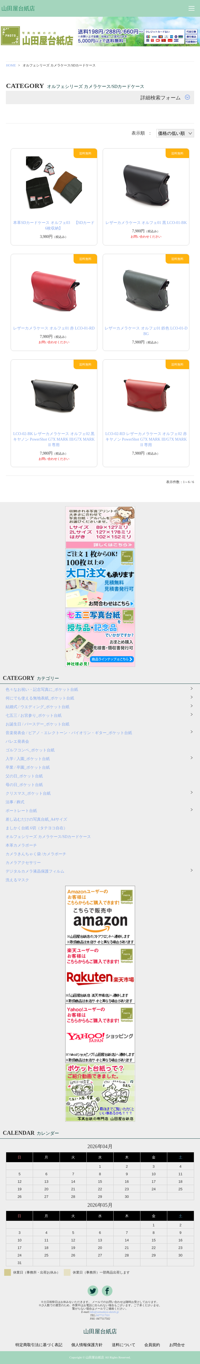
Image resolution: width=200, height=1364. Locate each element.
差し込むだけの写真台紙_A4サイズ (36, 819)
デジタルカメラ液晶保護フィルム (35, 871)
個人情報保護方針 (87, 1345)
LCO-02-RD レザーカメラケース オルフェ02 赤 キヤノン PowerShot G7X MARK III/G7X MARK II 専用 (146, 439)
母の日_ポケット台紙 (24, 785)
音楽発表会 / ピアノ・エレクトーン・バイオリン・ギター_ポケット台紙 (69, 733)
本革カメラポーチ (21, 845)
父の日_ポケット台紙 (24, 776)
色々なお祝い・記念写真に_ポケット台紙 (42, 689)
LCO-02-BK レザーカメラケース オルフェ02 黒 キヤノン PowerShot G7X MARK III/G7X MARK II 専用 (54, 439)
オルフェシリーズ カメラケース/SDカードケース (50, 837)
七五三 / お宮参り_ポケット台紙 (34, 715)
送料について (123, 1345)
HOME (11, 65)
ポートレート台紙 (21, 811)
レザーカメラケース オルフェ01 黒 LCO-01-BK (146, 223)
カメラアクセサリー (23, 863)
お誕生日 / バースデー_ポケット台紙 (37, 724)
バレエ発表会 (17, 741)
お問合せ (177, 1345)
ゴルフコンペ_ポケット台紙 (30, 750)
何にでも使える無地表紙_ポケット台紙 (40, 698)
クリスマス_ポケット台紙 (28, 793)
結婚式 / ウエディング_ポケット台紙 (37, 707)
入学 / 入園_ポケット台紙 (28, 759)
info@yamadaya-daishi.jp (104, 1311)
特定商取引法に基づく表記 (38, 1345)
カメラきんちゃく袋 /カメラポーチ (36, 854)
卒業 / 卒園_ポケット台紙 (28, 767)
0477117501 (103, 1315)
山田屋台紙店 (18, 8)
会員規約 (152, 1345)
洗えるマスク (17, 880)
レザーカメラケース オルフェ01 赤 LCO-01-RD (54, 328)
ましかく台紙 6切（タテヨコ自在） (36, 828)
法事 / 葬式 (15, 802)
